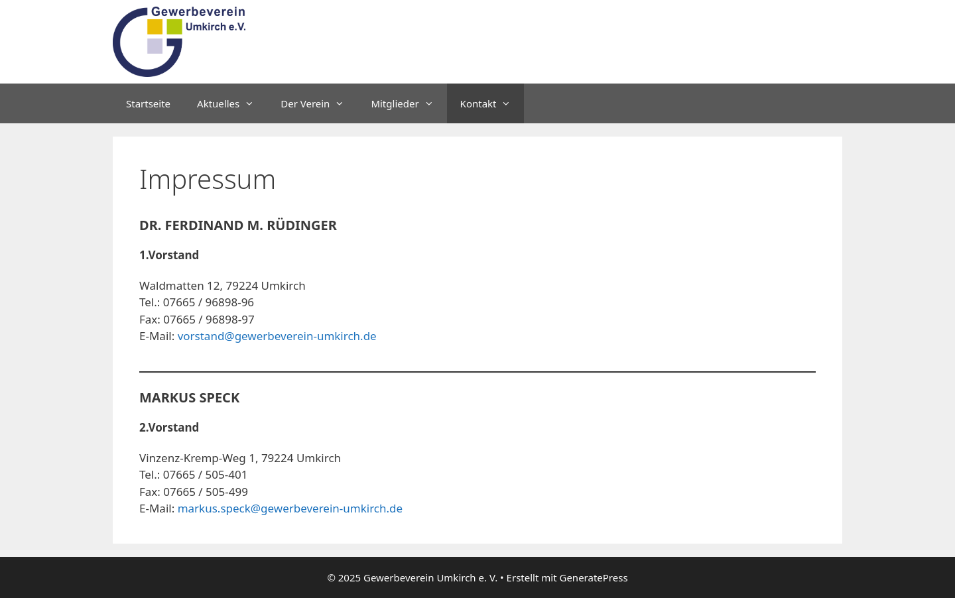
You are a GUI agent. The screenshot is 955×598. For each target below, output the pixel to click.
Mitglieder (408, 103)
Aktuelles (232, 103)
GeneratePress (593, 577)
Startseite (148, 103)
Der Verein (319, 103)
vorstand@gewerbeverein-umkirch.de (277, 335)
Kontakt (492, 103)
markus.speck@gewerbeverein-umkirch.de (290, 508)
